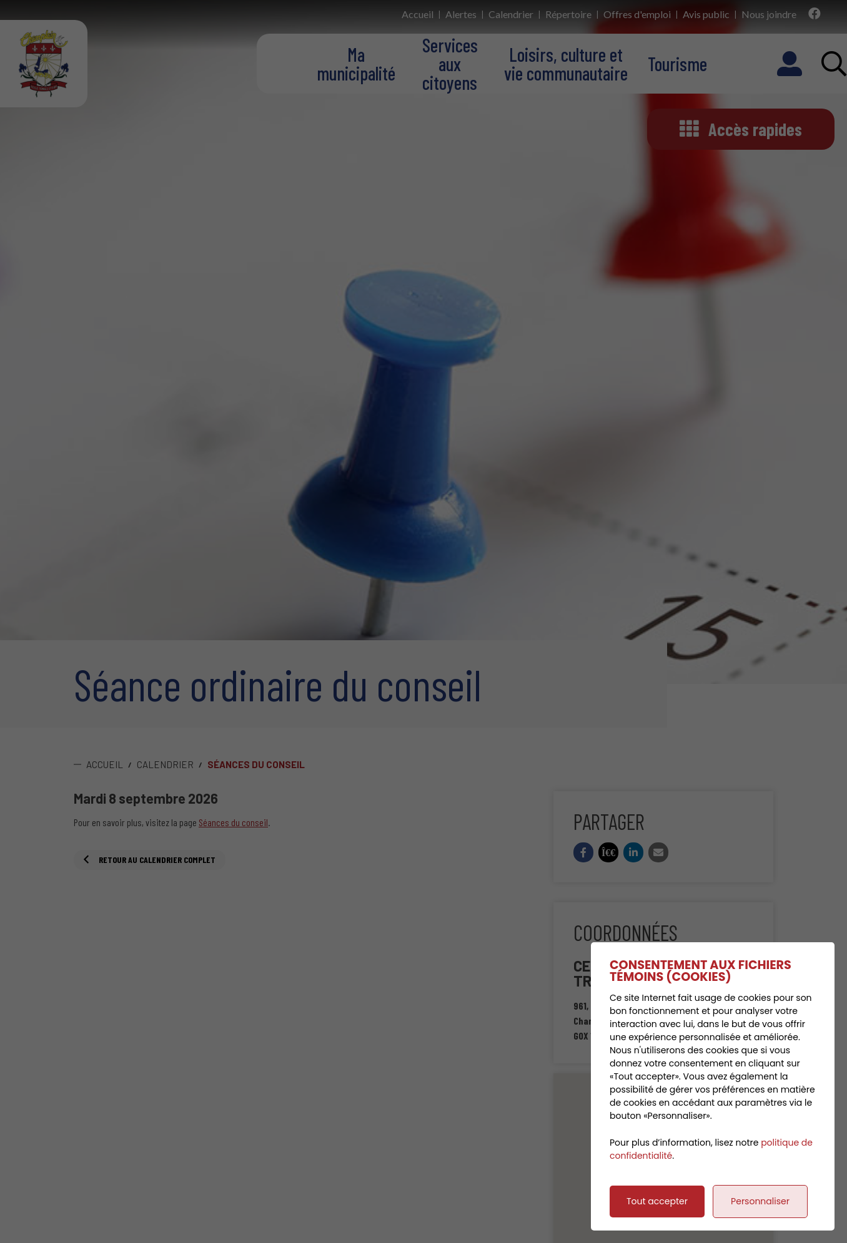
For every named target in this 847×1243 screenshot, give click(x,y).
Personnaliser (760, 1201)
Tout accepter (657, 1201)
